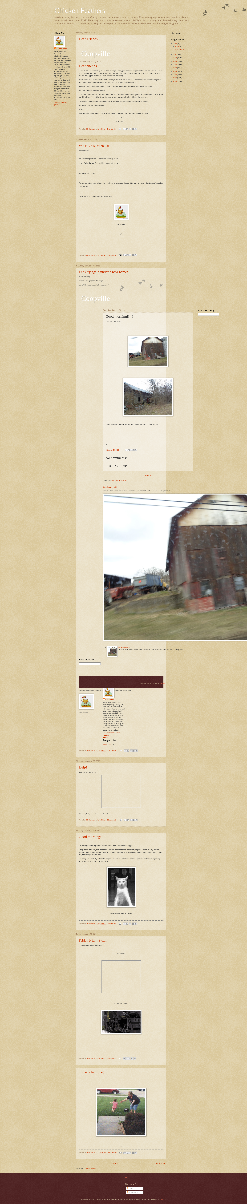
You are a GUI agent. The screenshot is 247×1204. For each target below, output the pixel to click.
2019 (175, 61)
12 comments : (112, 820)
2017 (175, 68)
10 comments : (112, 750)
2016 (175, 71)
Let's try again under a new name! (103, 272)
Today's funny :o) (91, 1072)
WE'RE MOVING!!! (94, 146)
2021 (175, 54)
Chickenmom (110, 699)
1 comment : (111, 1058)
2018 (175, 64)
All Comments (132, 1192)
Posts (130, 1188)
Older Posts (160, 1163)
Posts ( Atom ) (91, 1168)
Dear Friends (88, 39)
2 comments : (112, 129)
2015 (175, 74)
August (177, 46)
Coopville (95, 298)
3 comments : (112, 924)
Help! (83, 767)
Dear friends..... (90, 66)
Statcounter (129, 1178)
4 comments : (112, 255)
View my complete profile (111, 733)
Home (115, 1163)
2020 (175, 58)
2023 (175, 43)
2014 (175, 78)
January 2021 (107, 744)
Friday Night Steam (93, 940)
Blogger (162, 683)
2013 (175, 81)
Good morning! (90, 837)
